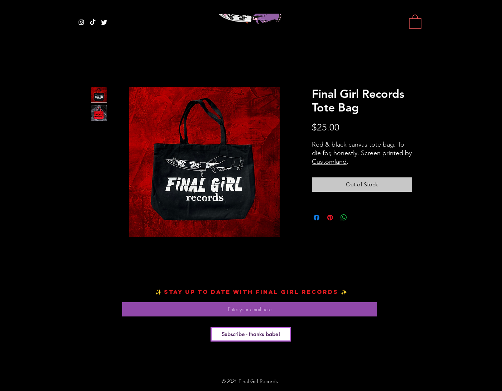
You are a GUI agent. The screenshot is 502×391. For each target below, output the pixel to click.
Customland (329, 162)
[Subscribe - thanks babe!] (251, 334)
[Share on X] (357, 217)
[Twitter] (104, 22)
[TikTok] (92, 22)
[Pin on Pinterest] (330, 217)
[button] (415, 21)
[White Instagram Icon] (81, 22)
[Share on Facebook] (316, 217)
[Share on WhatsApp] (343, 217)
